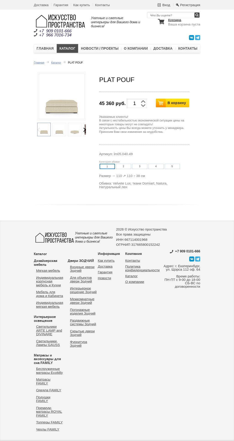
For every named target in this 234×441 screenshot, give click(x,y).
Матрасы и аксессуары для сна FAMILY (47, 359)
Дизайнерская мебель (45, 263)
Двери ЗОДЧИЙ (81, 261)
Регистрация (190, 5)
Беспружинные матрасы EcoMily (49, 371)
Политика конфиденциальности (142, 268)
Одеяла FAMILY (48, 390)
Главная (45, 48)
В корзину (177, 102)
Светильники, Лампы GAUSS (48, 343)
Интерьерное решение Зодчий (83, 290)
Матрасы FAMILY (43, 382)
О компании (136, 48)
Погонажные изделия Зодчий (82, 312)
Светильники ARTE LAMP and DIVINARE (49, 330)
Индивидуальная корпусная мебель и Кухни (49, 281)
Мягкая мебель (48, 271)
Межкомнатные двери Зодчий (82, 301)
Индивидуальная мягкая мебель (49, 305)
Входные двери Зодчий (82, 269)
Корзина (174, 20)
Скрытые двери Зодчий (82, 333)
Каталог (67, 48)
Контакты (102, 5)
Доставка (41, 5)
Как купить (81, 5)
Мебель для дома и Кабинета (49, 294)
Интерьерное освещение (45, 319)
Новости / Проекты (100, 48)
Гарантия (60, 5)
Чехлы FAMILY (47, 429)
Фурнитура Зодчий (78, 344)
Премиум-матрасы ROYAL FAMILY (49, 412)
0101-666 (185, 251)
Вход (166, 5)
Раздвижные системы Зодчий (83, 322)
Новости (104, 278)
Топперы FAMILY (49, 423)
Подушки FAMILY (43, 399)
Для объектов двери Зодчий (81, 280)
